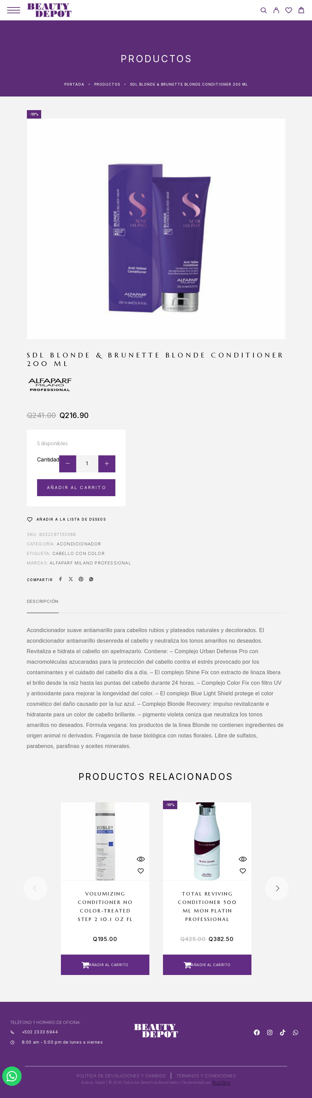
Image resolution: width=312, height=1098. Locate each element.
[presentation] (35, 888)
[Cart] (301, 11)
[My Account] (276, 11)
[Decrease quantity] (67, 463)
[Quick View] (140, 859)
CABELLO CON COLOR (78, 553)
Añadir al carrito (76, 487)
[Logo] (49, 10)
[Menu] (13, 10)
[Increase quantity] (106, 463)
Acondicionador (79, 543)
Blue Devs (221, 1082)
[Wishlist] (288, 11)
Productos (107, 84)
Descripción (43, 601)
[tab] (43, 605)
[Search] (263, 11)
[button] (105, 965)
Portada (74, 84)
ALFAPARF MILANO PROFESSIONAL (90, 562)
